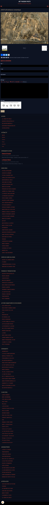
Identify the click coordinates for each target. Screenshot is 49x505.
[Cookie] (2, 502)
